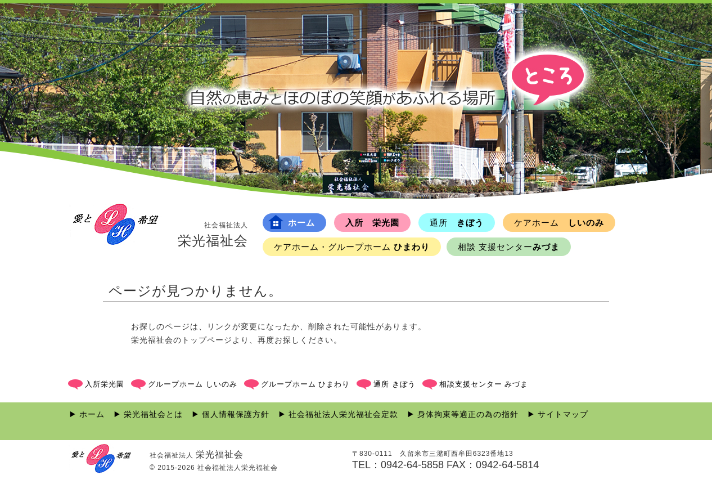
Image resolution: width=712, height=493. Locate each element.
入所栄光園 (104, 384)
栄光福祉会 (213, 234)
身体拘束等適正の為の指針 (468, 414)
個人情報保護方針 (235, 414)
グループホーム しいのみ (192, 384)
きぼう (457, 222)
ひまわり (352, 247)
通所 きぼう (394, 384)
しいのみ (559, 222)
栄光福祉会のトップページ (181, 339)
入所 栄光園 (372, 222)
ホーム (291, 222)
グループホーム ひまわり (305, 384)
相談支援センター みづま (484, 384)
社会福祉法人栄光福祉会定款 (343, 414)
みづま (509, 247)
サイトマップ (563, 414)
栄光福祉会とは (153, 414)
